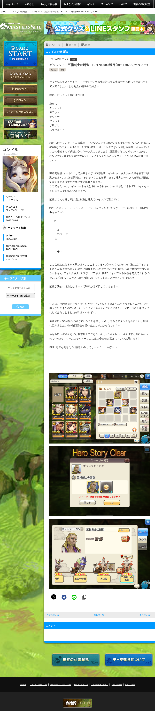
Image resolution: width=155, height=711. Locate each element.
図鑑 (87, 45)
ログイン (20, 100)
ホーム (4, 11)
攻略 (62, 69)
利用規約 (23, 684)
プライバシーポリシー (38, 684)
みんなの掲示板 (49, 4)
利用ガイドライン (81, 684)
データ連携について (20, 112)
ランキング (107, 4)
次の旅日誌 (145, 614)
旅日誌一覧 (99, 614)
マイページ (12, 4)
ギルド (90, 4)
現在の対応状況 (141, 4)
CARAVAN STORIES (77, 703)
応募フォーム (130, 684)
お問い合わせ (117, 684)
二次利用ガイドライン (99, 684)
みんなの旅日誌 (72, 4)
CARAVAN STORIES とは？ (20, 123)
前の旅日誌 (54, 614)
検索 (22, 307)
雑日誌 (53, 69)
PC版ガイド (20, 89)
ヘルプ (123, 4)
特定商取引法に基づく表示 (60, 684)
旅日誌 (72, 45)
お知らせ (29, 4)
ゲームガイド (20, 134)
